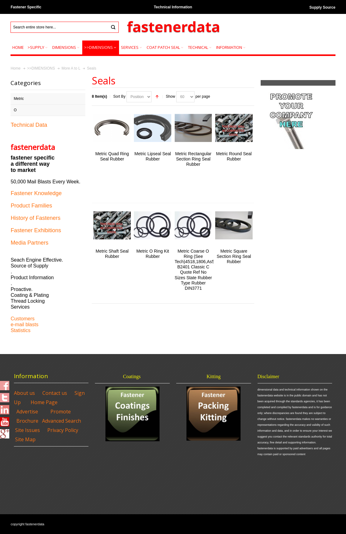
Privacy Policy (62, 430)
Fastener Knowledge (36, 193)
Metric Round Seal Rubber (234, 156)
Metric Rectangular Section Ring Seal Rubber (193, 159)
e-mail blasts (24, 324)
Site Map (25, 439)
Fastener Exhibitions (36, 230)
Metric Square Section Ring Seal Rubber (234, 256)
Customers (22, 318)
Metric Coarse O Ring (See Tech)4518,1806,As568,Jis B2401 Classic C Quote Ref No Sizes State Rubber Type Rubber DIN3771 (200, 270)
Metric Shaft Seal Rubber (112, 254)
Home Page (44, 402)
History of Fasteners (35, 218)
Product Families (31, 206)
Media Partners (29, 243)
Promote (60, 411)
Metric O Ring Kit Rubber (152, 254)
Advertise (27, 411)
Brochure (27, 420)
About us (24, 393)
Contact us (54, 393)
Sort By (119, 96)
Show (170, 96)
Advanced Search (61, 420)
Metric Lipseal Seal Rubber (153, 156)
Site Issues (27, 430)
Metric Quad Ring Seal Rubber (112, 156)
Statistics (20, 330)
